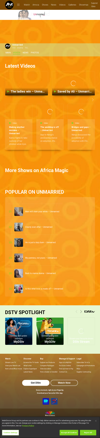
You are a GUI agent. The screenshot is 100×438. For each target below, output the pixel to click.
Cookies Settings (10, 433)
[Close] (96, 421)
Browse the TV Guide (31, 362)
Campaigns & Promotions (86, 366)
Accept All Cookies (69, 433)
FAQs (78, 369)
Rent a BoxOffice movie (13, 369)
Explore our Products (47, 362)
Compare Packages (47, 366)
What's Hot (28, 366)
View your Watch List (12, 366)
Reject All (88, 433)
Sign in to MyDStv (65, 362)
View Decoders (45, 369)
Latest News (28, 372)
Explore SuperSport (30, 369)
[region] (50, 427)
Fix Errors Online (65, 366)
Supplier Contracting (84, 372)
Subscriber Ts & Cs (83, 362)
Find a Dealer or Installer (49, 372)
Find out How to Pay (66, 369)
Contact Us (63, 372)
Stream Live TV (10, 362)
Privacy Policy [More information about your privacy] (28, 426)
